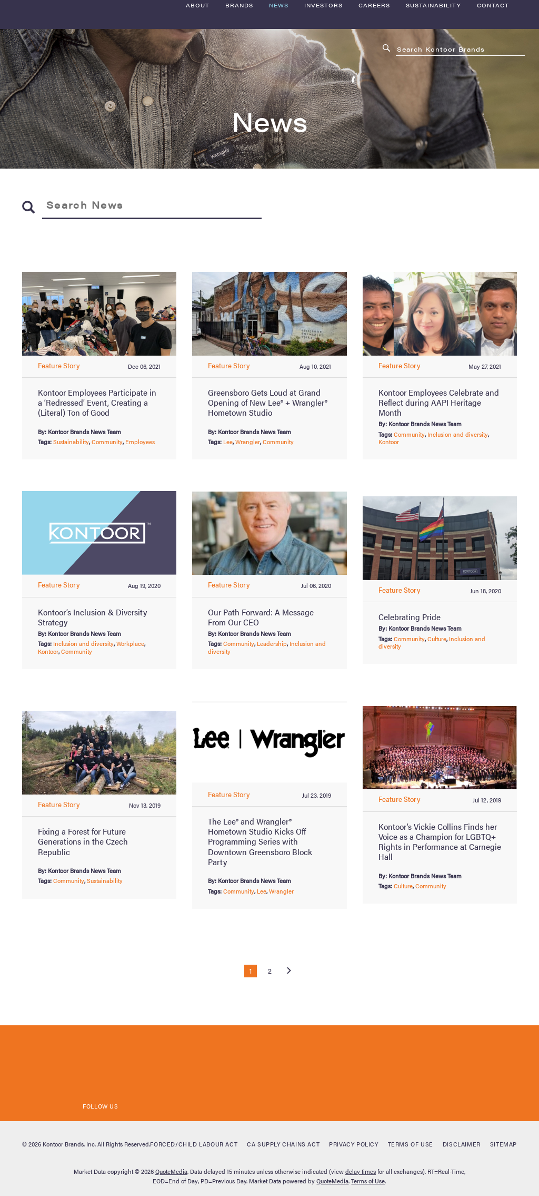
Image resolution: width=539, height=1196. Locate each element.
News (278, 63)
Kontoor (388, 441)
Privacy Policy (353, 1144)
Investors (323, 63)
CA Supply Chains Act (283, 1144)
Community (107, 441)
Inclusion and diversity (457, 434)
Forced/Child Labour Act (193, 1144)
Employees (140, 441)
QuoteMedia (171, 1171)
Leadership (272, 643)
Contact (493, 63)
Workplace (130, 643)
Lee (228, 441)
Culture (436, 638)
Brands (239, 63)
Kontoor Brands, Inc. (69, 1144)
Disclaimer (462, 1144)
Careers (374, 63)
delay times (360, 1171)
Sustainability (433, 63)
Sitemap (503, 1144)
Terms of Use (410, 1144)
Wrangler (247, 441)
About (197, 63)
